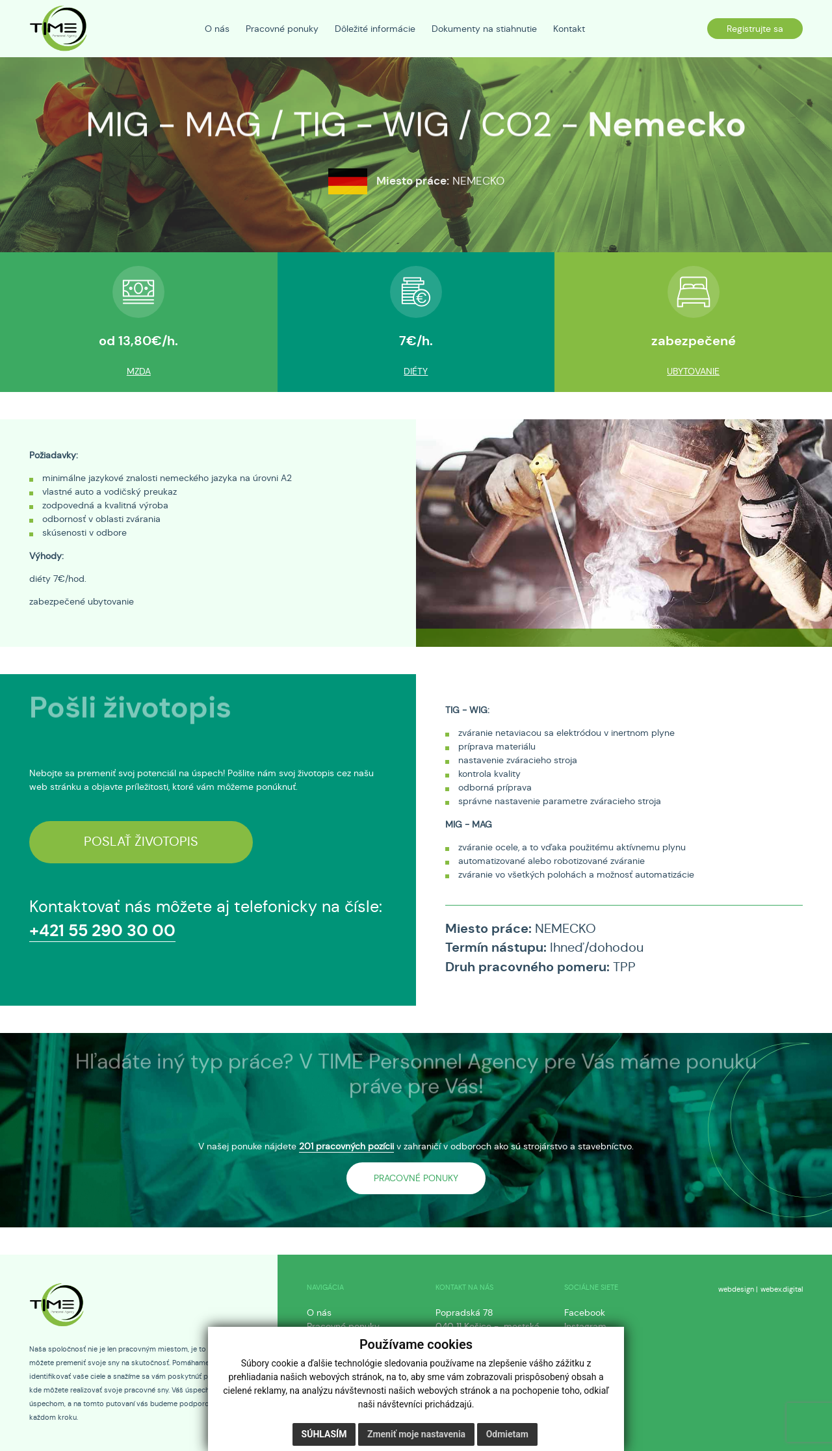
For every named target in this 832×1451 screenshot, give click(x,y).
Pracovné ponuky (343, 1326)
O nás (319, 1312)
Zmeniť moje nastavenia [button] (416, 1434)
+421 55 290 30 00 (102, 930)
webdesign (736, 1289)
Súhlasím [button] (324, 1434)
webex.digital (781, 1289)
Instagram (585, 1326)
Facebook (584, 1312)
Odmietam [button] (507, 1434)
